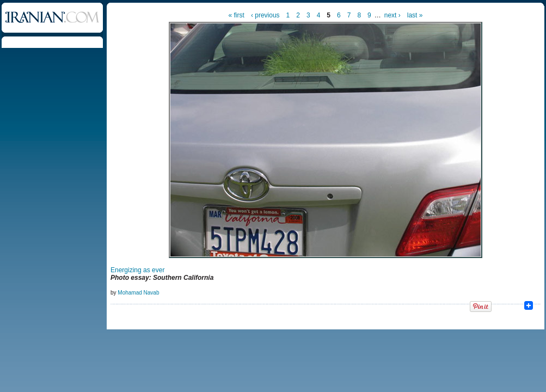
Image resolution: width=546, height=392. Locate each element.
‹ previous (265, 15)
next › (392, 15)
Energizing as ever (137, 270)
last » (415, 15)
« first (236, 15)
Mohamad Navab (138, 293)
